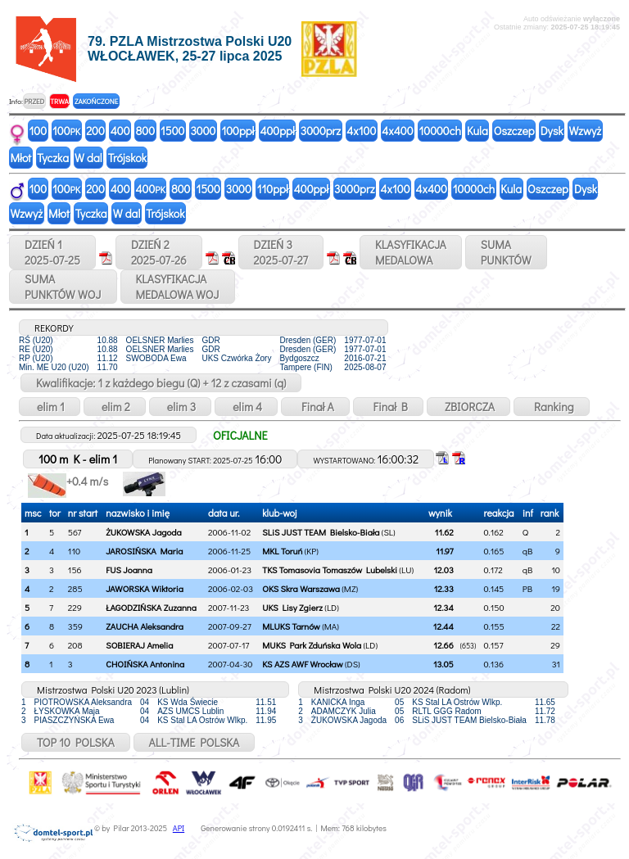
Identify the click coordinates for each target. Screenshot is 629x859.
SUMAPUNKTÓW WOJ (63, 286)
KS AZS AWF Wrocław (302, 664)
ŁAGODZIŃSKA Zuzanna (151, 607)
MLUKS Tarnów (290, 626)
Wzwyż (585, 130)
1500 (172, 130)
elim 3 (180, 406)
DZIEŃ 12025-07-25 (52, 252)
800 (145, 130)
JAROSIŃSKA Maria (144, 551)
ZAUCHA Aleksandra (144, 626)
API (178, 828)
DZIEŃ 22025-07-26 (159, 252)
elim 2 (114, 406)
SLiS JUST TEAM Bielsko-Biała (320, 532)
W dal (88, 157)
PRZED (34, 101)
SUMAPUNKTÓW (506, 252)
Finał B (388, 406)
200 (95, 130)
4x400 (397, 130)
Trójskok (127, 157)
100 (38, 130)
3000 (202, 130)
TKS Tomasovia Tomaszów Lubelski (329, 569)
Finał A (315, 406)
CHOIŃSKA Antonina (145, 664)
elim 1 (49, 406)
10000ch (440, 130)
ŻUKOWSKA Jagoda (143, 532)
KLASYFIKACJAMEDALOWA (410, 252)
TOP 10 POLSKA (76, 742)
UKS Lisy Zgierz (292, 607)
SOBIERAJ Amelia (139, 645)
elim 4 (246, 406)
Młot (21, 157)
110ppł (272, 189)
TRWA (59, 101)
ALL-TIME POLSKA (194, 742)
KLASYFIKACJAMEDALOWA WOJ (177, 286)
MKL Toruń (282, 551)
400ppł (277, 130)
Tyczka (53, 157)
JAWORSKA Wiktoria (144, 588)
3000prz (321, 130)
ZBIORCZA (468, 406)
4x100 (361, 130)
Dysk (552, 130)
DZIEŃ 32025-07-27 (281, 252)
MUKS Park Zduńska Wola (311, 645)
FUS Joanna (129, 569)
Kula (477, 130)
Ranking (551, 406)
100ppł (237, 130)
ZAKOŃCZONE (96, 101)
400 (120, 130)
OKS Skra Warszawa (301, 588)
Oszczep (514, 130)
